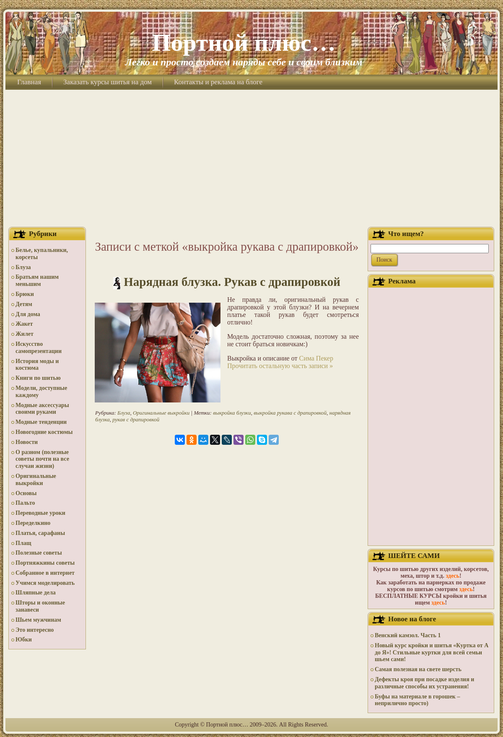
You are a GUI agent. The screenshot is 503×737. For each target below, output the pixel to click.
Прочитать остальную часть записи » (280, 365)
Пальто (25, 503)
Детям (24, 304)
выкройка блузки (232, 413)
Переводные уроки (40, 513)
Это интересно (35, 630)
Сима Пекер (316, 358)
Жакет (24, 324)
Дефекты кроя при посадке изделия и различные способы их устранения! (424, 683)
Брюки (25, 294)
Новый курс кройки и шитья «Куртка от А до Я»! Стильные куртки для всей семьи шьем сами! (431, 652)
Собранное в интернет (45, 573)
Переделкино (33, 523)
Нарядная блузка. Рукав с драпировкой (232, 281)
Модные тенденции (41, 422)
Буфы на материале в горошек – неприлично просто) (417, 700)
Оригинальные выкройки (36, 479)
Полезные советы (39, 553)
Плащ (23, 543)
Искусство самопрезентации (39, 347)
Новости (27, 442)
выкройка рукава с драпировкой (290, 413)
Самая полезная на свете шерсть (418, 669)
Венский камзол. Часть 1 (408, 635)
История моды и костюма (37, 364)
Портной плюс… (243, 42)
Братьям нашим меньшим (37, 280)
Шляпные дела (36, 592)
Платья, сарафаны (40, 533)
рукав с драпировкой (135, 419)
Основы (26, 493)
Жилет (25, 334)
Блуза (23, 267)
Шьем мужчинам (38, 620)
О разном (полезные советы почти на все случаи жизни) (42, 459)
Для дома (28, 314)
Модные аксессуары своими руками (42, 408)
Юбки (24, 639)
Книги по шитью (38, 378)
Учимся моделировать (45, 583)
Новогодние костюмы (44, 432)
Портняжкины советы (45, 563)
